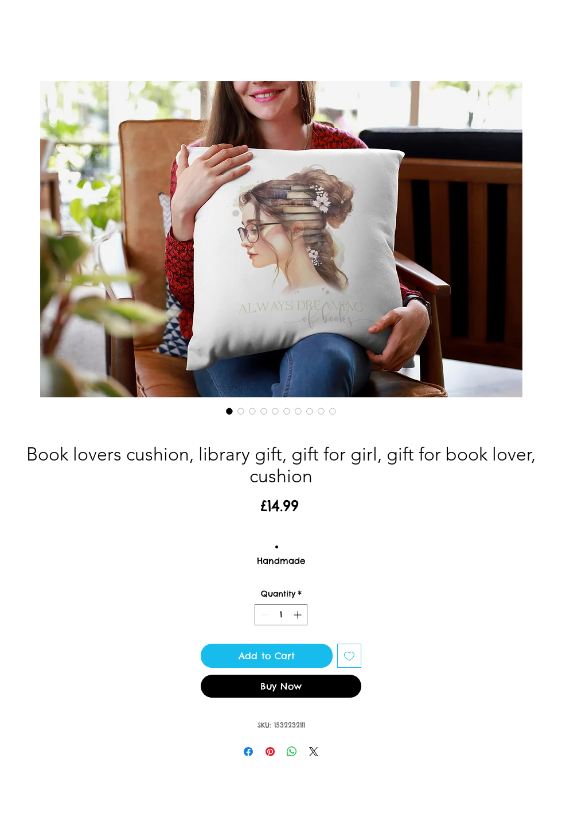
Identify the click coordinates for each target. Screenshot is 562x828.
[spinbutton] (281, 615)
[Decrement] (263, 615)
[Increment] (298, 615)
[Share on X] (314, 752)
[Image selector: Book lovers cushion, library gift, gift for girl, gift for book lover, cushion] (229, 411)
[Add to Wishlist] (349, 656)
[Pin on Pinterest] (270, 752)
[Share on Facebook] (248, 752)
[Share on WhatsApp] (292, 752)
